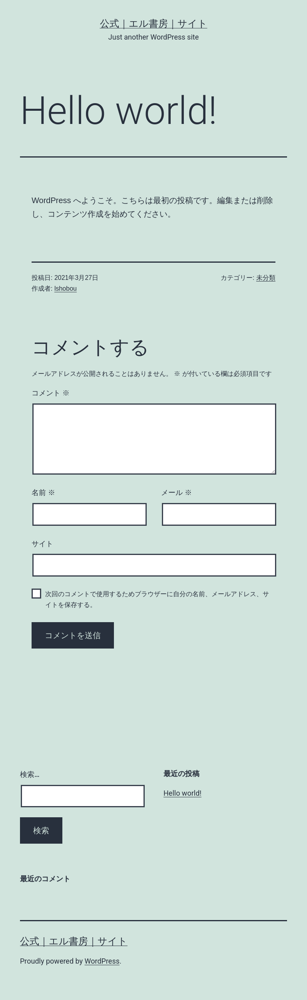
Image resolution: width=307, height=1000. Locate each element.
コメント (51, 393)
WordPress (102, 961)
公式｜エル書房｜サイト (153, 23)
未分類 (265, 277)
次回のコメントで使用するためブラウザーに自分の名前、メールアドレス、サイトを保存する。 (157, 599)
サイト (42, 544)
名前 (43, 493)
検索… (30, 774)
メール (176, 493)
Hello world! (182, 793)
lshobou (65, 288)
